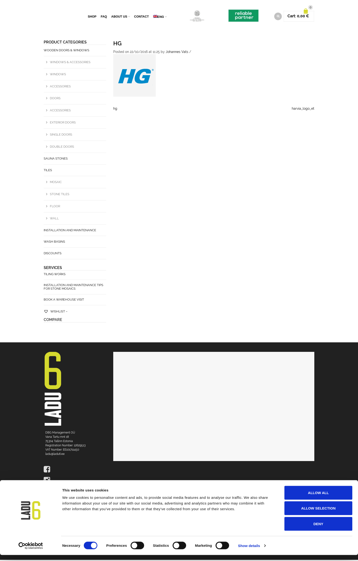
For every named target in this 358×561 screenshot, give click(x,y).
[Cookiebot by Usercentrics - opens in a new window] (31, 551)
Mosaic (56, 183)
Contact (141, 17)
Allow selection (318, 514)
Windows (58, 75)
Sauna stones (56, 159)
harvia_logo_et (303, 110)
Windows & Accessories (70, 63)
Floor (55, 207)
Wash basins (54, 243)
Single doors (61, 135)
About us (119, 17)
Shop (92, 17)
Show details (249, 552)
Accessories (60, 87)
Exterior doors (63, 123)
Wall (54, 219)
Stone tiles (59, 195)
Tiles (48, 171)
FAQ (104, 17)
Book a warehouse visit (64, 300)
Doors (55, 99)
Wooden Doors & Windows (66, 51)
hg (117, 44)
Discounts (52, 254)
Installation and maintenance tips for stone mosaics (73, 288)
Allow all (318, 499)
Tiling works (55, 275)
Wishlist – (55, 312)
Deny (318, 530)
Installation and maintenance (70, 231)
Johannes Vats (177, 53)
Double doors (62, 148)
